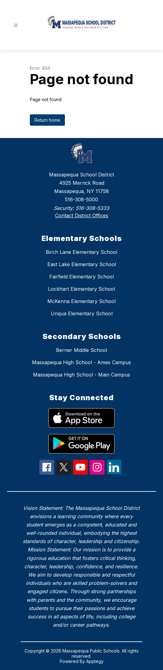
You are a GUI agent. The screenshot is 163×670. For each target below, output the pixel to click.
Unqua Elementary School (82, 313)
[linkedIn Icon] (114, 473)
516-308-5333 (92, 208)
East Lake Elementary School (81, 264)
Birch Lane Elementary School (81, 252)
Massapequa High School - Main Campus (81, 375)
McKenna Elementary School (81, 301)
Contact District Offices (81, 215)
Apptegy (95, 661)
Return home (47, 120)
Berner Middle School (81, 350)
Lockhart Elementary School (81, 289)
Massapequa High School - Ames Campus (81, 362)
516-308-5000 (81, 199)
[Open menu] (15, 25)
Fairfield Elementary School (81, 277)
